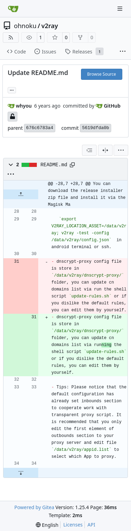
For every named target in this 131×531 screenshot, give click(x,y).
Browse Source (101, 74)
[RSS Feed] (11, 37)
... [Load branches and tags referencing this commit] (12, 89)
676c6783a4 (39, 127)
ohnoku (25, 25)
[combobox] (89, 150)
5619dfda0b (95, 127)
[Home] (13, 8)
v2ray (49, 25)
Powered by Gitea (34, 507)
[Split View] (105, 150)
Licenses (73, 524)
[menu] (121, 150)
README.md (54, 165)
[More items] (122, 51)
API (91, 524)
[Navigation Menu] (121, 8)
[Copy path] (72, 165)
